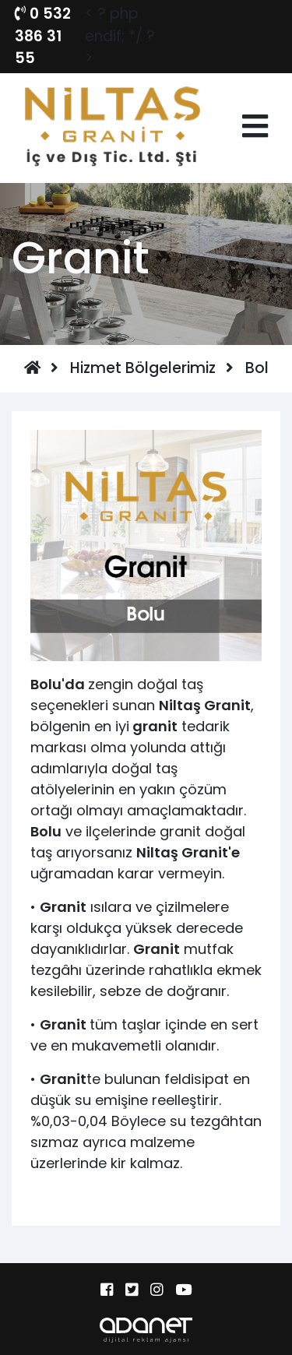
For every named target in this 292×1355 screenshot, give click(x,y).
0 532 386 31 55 (43, 36)
